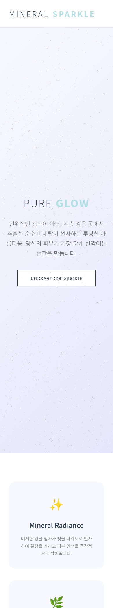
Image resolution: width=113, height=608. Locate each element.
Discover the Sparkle (56, 278)
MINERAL (52, 13)
